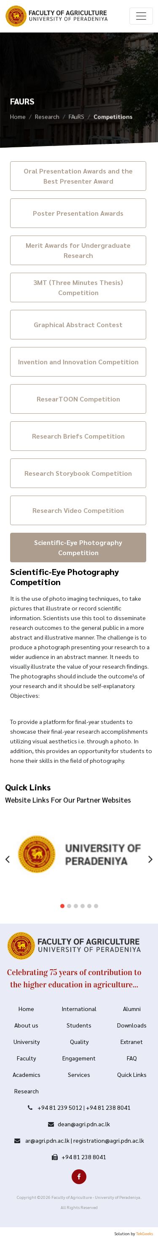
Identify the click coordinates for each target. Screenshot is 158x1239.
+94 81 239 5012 (59, 1107)
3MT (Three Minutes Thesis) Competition (78, 287)
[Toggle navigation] (141, 16)
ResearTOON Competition (78, 398)
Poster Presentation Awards (78, 213)
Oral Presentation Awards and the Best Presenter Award (78, 175)
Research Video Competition (78, 510)
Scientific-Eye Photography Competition (78, 547)
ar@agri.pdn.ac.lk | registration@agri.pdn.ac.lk (84, 1140)
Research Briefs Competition (78, 435)
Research (47, 118)
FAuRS (76, 118)
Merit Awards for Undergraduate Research (78, 250)
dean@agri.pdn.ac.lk (84, 1124)
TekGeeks (144, 1233)
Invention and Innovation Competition (78, 361)
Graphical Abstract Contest (78, 324)
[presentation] (7, 852)
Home (18, 118)
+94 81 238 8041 (108, 1107)
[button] (62, 901)
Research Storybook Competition (78, 473)
